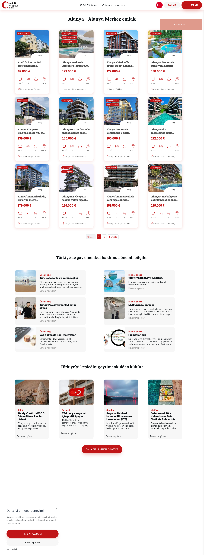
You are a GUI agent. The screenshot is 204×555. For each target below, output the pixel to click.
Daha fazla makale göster (102, 472)
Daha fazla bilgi (13, 549)
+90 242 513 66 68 (88, 5)
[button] (33, 534)
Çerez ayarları (32, 542)
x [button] (57, 508)
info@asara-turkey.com (113, 5)
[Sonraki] (113, 252)
